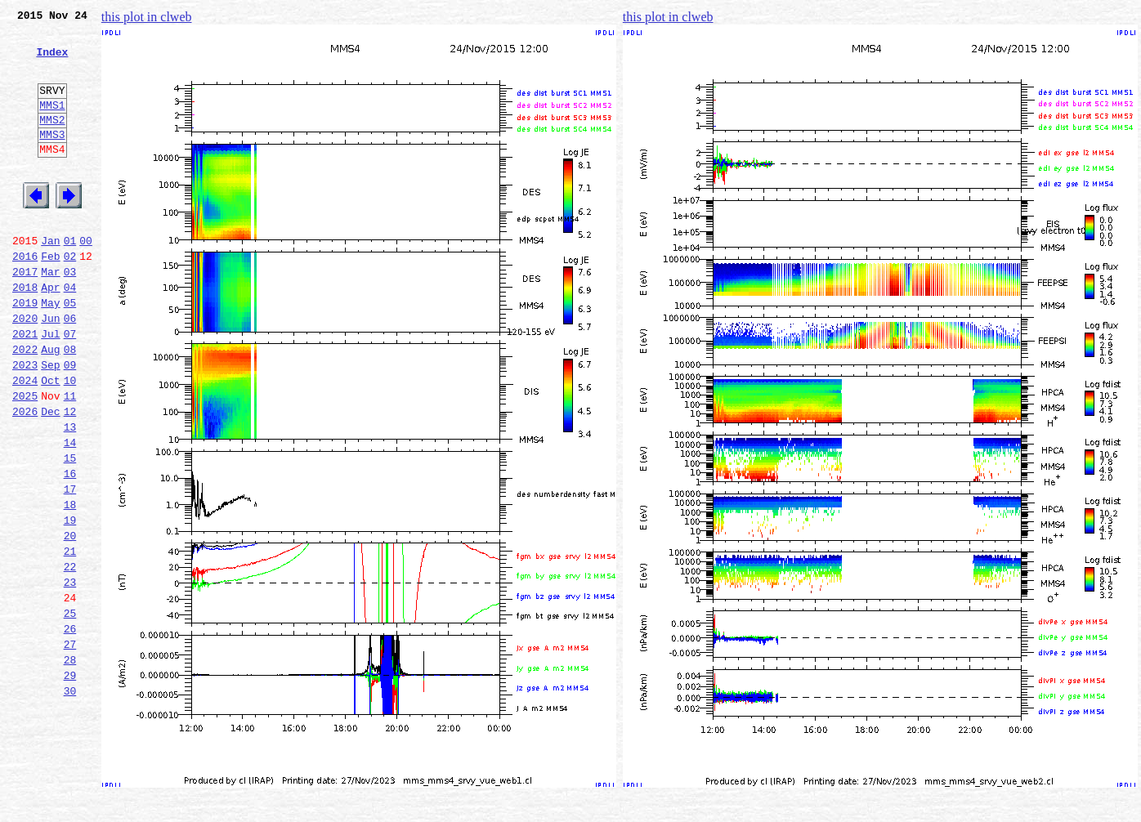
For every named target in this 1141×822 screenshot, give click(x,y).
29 (70, 782)
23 (70, 675)
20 (70, 621)
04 (70, 333)
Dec (50, 477)
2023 (25, 423)
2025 (25, 459)
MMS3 (52, 158)
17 (70, 567)
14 (70, 513)
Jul (50, 387)
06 (70, 369)
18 (70, 585)
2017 (25, 315)
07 (70, 387)
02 (70, 297)
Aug (50, 405)
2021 (25, 387)
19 (70, 603)
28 (70, 764)
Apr (50, 333)
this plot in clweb (146, 17)
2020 (25, 369)
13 (70, 495)
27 (70, 746)
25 (70, 711)
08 (70, 405)
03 (70, 315)
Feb (50, 297)
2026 (25, 477)
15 (70, 531)
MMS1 (52, 124)
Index (52, 61)
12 (70, 477)
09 (70, 423)
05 (70, 351)
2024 (25, 441)
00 (85, 279)
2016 (25, 297)
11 (70, 459)
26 (70, 728)
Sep (50, 423)
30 (70, 800)
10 (70, 441)
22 (70, 657)
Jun (50, 369)
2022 (25, 405)
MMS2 (52, 141)
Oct (50, 441)
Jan (50, 279)
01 (70, 279)
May (50, 351)
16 (70, 549)
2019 (25, 351)
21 (70, 639)
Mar (50, 315)
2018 (25, 333)
